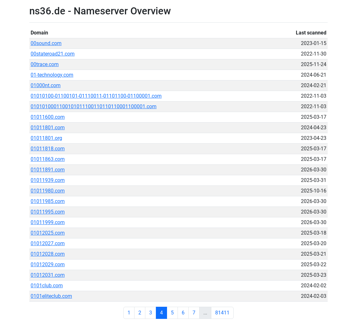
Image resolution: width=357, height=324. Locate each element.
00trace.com (45, 64)
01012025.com (48, 233)
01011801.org (46, 138)
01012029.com (48, 264)
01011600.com (48, 117)
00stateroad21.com (53, 54)
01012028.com (48, 254)
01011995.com (48, 212)
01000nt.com (46, 85)
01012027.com (48, 243)
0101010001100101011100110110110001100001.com (94, 106)
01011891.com (48, 170)
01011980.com (48, 191)
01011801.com (48, 127)
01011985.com (48, 201)
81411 (222, 313)
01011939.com (48, 180)
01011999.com (48, 222)
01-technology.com (52, 75)
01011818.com (48, 149)
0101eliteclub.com (51, 296)
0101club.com (47, 286)
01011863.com (48, 159)
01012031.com (48, 275)
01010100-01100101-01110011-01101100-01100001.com (96, 96)
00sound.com (46, 43)
